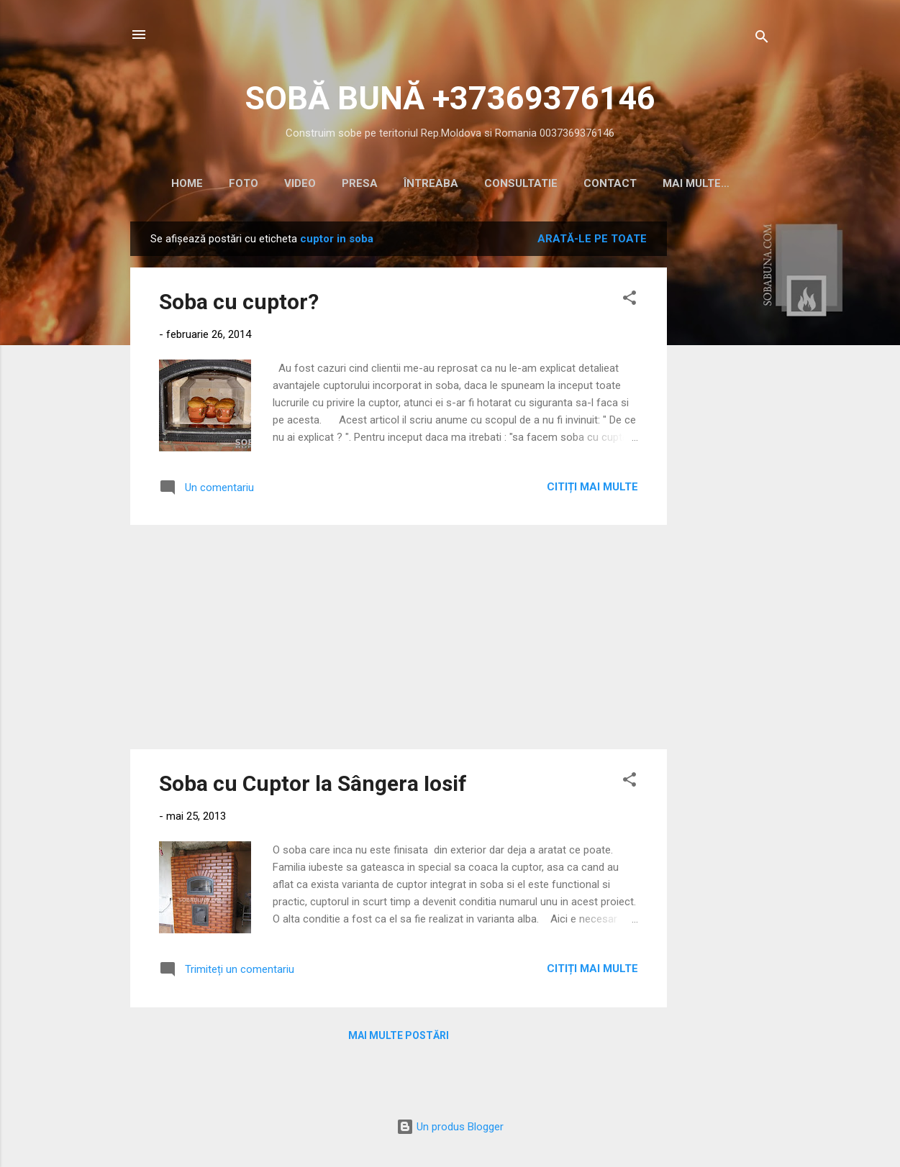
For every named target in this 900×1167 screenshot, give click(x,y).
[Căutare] (762, 39)
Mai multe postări (398, 1038)
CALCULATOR (695, 183)
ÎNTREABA (427, 183)
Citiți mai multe (592, 489)
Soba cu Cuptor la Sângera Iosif (313, 786)
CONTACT (606, 183)
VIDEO (296, 183)
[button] (629, 303)
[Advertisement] (724, 440)
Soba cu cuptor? (239, 304)
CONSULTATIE (517, 183)
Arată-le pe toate (592, 241)
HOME (183, 183)
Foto (240, 183)
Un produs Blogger (450, 1129)
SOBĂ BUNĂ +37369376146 (450, 98)
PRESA (356, 183)
